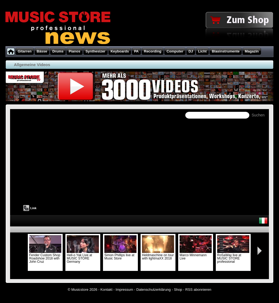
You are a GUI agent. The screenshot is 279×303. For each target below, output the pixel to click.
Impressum (124, 289)
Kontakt (107, 289)
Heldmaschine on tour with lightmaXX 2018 (158, 255)
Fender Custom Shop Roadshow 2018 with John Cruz (45, 257)
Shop (178, 289)
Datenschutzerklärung (153, 289)
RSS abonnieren (198, 289)
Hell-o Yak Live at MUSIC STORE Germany (83, 257)
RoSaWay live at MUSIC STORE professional (233, 257)
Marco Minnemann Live (196, 255)
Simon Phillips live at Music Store (120, 255)
